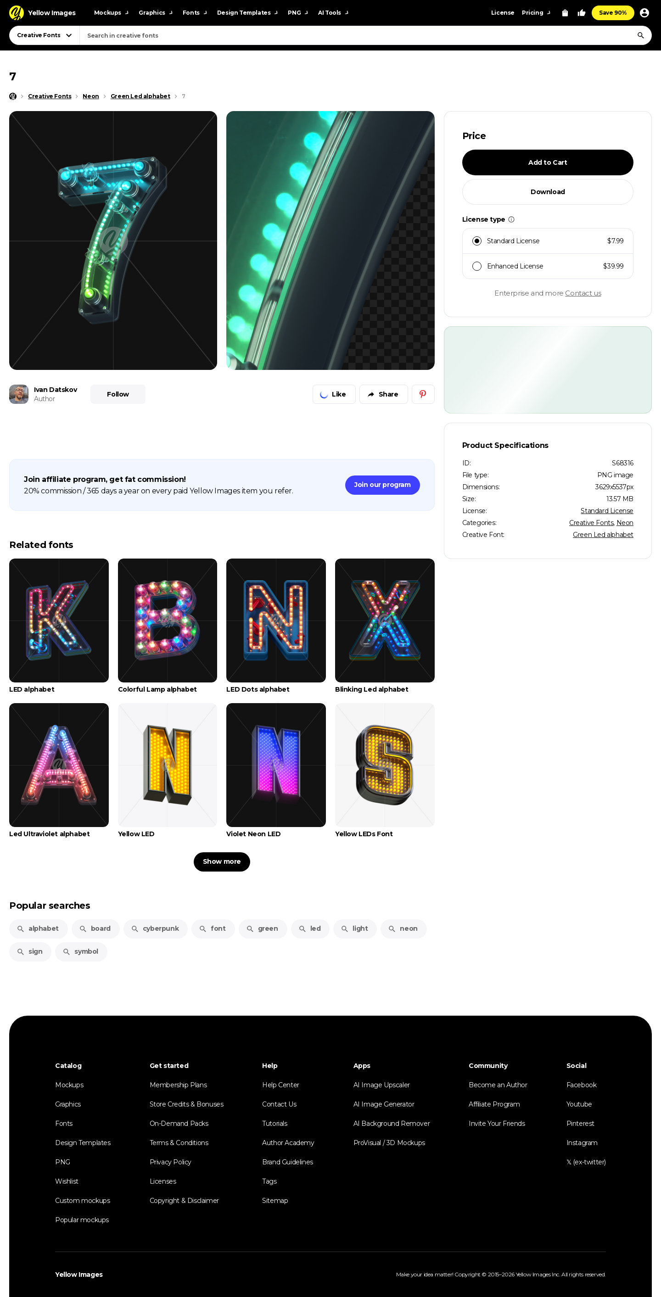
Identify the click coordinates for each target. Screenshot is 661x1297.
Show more (222, 861)
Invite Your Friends (497, 1123)
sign (29, 951)
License (503, 12)
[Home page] (13, 96)
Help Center (280, 1085)
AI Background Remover (391, 1123)
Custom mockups (82, 1200)
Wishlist (66, 1181)
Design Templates (83, 1143)
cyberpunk (155, 928)
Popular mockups (82, 1220)
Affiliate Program (494, 1104)
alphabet (38, 928)
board (95, 928)
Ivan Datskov (55, 390)
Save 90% (613, 12)
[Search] (640, 35)
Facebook (581, 1085)
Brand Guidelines (287, 1162)
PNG (62, 1162)
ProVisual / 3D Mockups (389, 1143)
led (309, 928)
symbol (80, 951)
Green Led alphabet (603, 535)
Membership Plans (178, 1085)
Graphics (68, 1104)
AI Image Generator (384, 1104)
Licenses (163, 1181)
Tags (269, 1181)
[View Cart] (565, 13)
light (354, 928)
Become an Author (498, 1085)
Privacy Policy (170, 1162)
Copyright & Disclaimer (184, 1200)
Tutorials (274, 1123)
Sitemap (275, 1200)
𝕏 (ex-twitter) (586, 1162)
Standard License (607, 511)
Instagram (582, 1143)
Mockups (69, 1085)
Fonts (64, 1123)
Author (44, 399)
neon (402, 928)
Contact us (583, 293)
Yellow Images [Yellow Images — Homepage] (79, 1274)
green (262, 928)
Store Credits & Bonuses (187, 1104)
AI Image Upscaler (381, 1085)
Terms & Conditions (179, 1143)
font (212, 928)
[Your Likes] (581, 13)
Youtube (579, 1104)
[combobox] (365, 35)
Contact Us (279, 1104)
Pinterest (580, 1123)
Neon (624, 523)
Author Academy (288, 1143)
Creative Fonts (591, 523)
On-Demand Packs (179, 1123)
